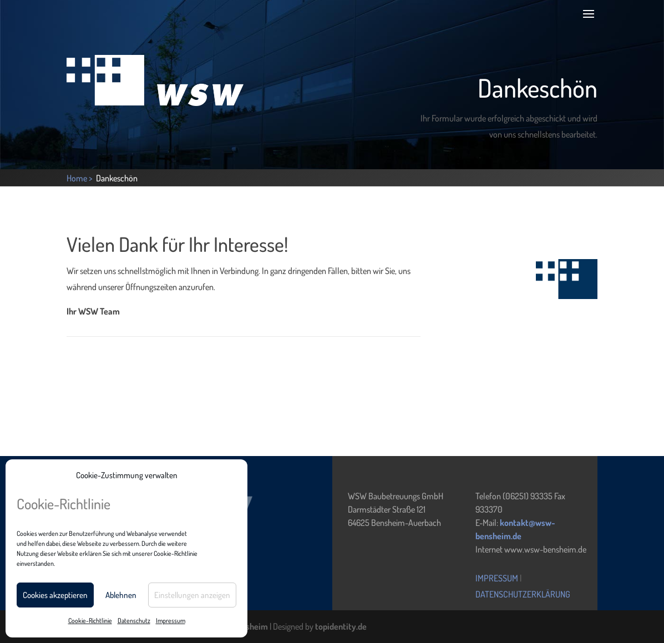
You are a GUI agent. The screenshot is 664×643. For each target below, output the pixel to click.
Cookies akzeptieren (55, 595)
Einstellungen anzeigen (192, 595)
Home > (80, 178)
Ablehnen (120, 595)
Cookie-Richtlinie (90, 620)
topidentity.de (341, 626)
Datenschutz (134, 620)
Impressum (170, 620)
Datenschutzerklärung (522, 594)
